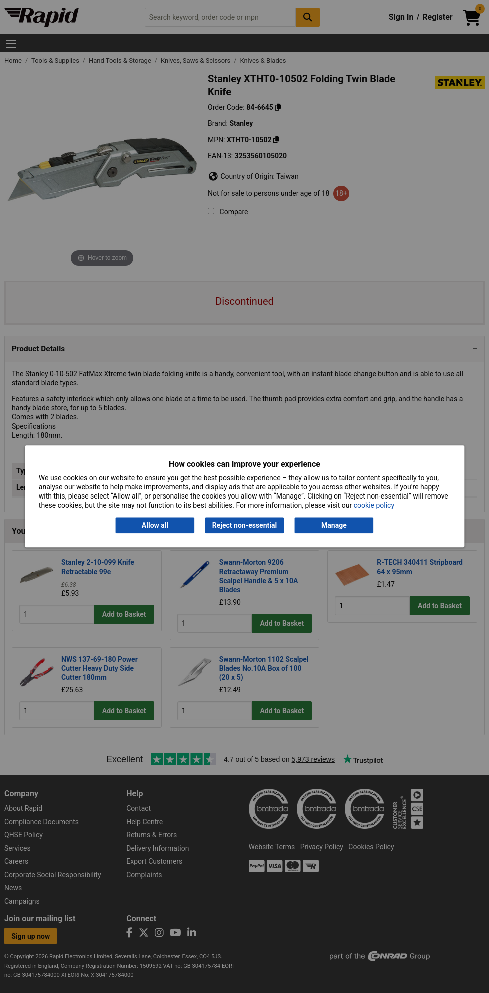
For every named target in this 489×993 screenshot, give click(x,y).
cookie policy (374, 506)
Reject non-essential (244, 525)
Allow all (155, 525)
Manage (334, 525)
